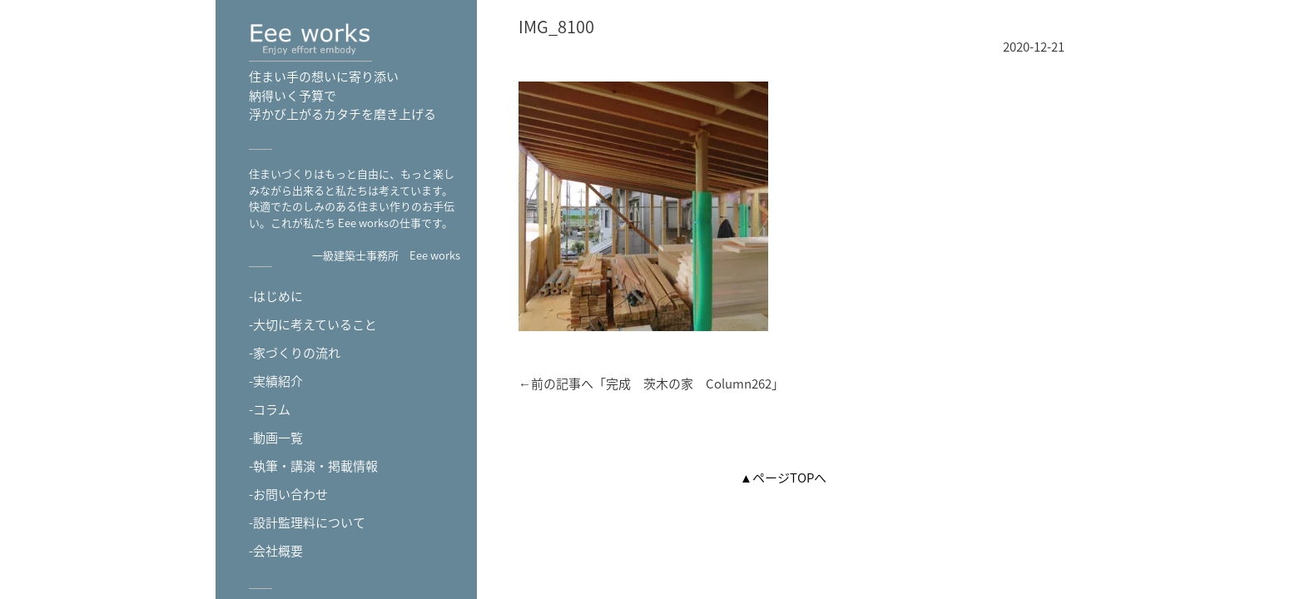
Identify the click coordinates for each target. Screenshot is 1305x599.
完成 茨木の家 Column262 (689, 383)
